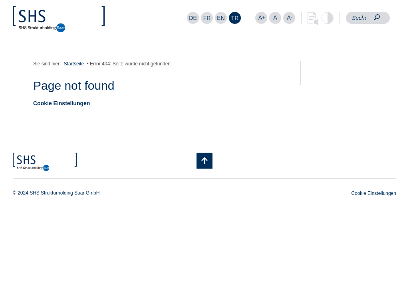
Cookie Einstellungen (61, 103)
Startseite (74, 64)
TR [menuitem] (235, 18)
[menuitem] (193, 18)
